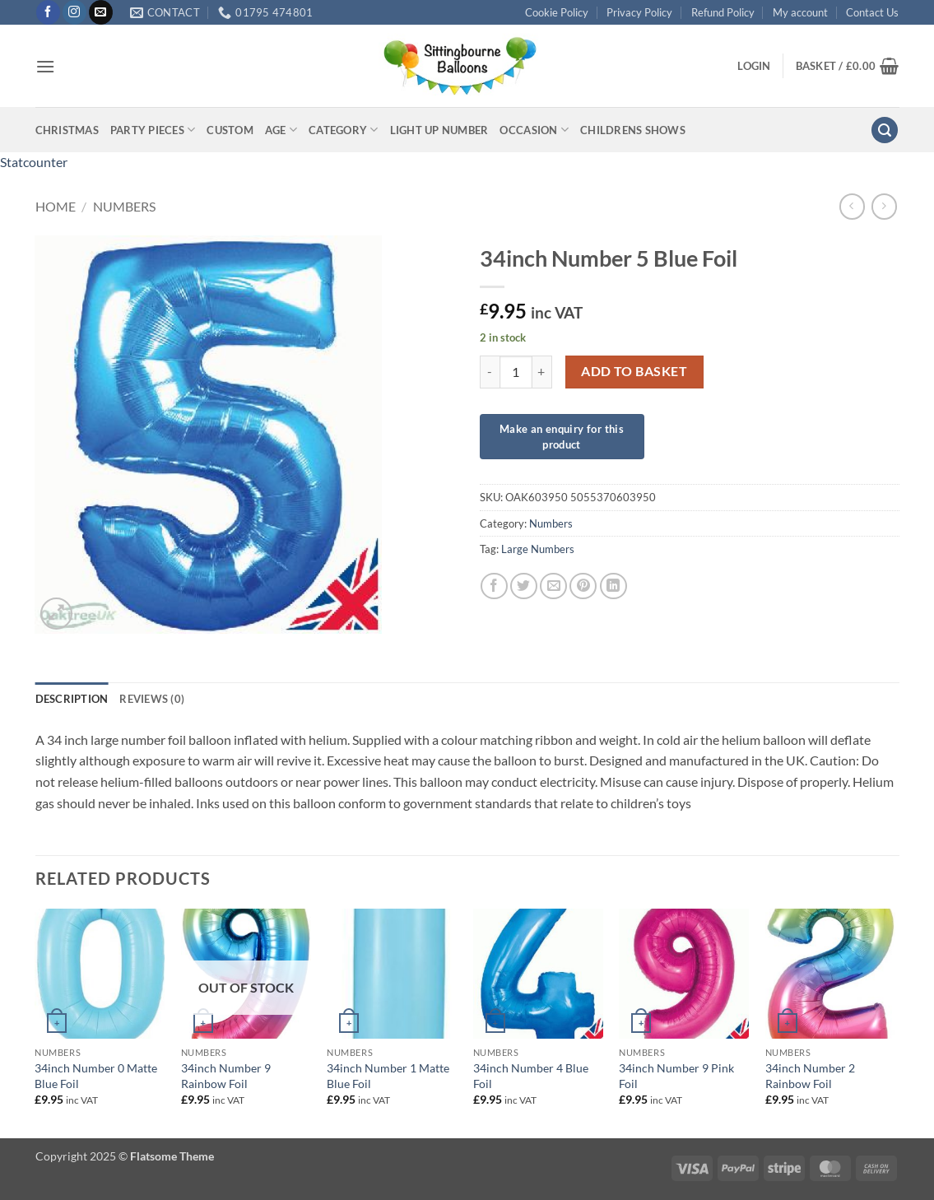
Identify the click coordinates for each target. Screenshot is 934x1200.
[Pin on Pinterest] (583, 586)
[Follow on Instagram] (74, 12)
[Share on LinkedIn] (613, 586)
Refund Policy (723, 12)
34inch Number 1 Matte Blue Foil (388, 1076)
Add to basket (634, 371)
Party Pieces (153, 129)
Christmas (67, 130)
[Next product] (852, 206)
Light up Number (439, 130)
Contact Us (872, 12)
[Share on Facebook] (494, 586)
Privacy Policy (639, 12)
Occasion (534, 129)
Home (55, 206)
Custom (230, 130)
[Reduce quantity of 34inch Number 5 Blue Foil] (490, 372)
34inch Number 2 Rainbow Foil (810, 1076)
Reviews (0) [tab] (151, 698)
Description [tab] (72, 698)
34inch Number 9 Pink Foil (676, 1076)
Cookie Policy (556, 12)
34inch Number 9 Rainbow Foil (226, 1076)
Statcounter (33, 162)
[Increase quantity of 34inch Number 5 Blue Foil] (542, 372)
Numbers (124, 206)
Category (344, 129)
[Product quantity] (516, 372)
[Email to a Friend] (553, 586)
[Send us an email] (101, 12)
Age (281, 129)
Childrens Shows (632, 130)
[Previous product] (884, 206)
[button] (45, 66)
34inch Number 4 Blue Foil (530, 1076)
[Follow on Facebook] (48, 12)
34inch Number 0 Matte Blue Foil (96, 1076)
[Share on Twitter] (523, 586)
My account (800, 12)
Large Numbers (537, 549)
